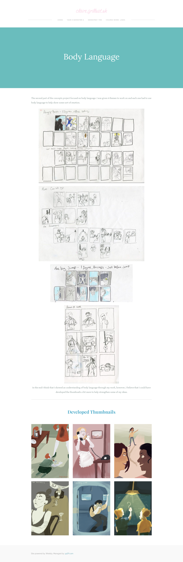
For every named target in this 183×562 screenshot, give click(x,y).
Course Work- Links (115, 20)
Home (60, 20)
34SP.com (69, 554)
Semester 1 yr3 (95, 20)
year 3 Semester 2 (75, 20)
